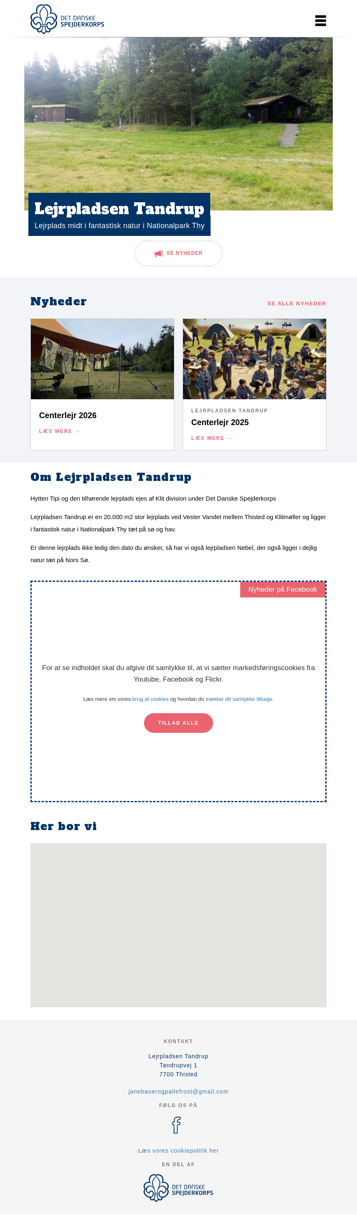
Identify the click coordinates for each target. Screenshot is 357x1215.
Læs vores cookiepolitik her (178, 1150)
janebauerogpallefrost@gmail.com (178, 1091)
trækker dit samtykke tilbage (239, 699)
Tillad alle (178, 723)
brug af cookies (150, 699)
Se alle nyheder (297, 303)
